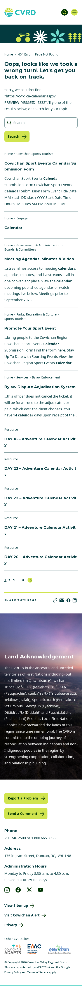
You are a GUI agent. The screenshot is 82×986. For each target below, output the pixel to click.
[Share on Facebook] (68, 600)
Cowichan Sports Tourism (35, 154)
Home (8, 54)
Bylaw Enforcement (46, 377)
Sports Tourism (15, 319)
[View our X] (29, 890)
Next (30, 580)
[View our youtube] (40, 890)
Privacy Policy (12, 972)
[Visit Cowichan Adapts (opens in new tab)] (12, 949)
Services (22, 377)
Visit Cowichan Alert (22, 915)
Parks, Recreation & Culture (36, 314)
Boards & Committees (20, 249)
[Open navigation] (74, 12)
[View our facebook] (18, 890)
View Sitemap (16, 905)
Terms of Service (37, 972)
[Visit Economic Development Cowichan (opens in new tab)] (59, 949)
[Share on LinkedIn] (75, 600)
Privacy (10, 924)
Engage (22, 218)
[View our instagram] (7, 890)
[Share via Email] (61, 600)
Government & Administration (38, 245)
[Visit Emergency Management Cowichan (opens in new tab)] (34, 949)
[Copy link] (55, 600)
